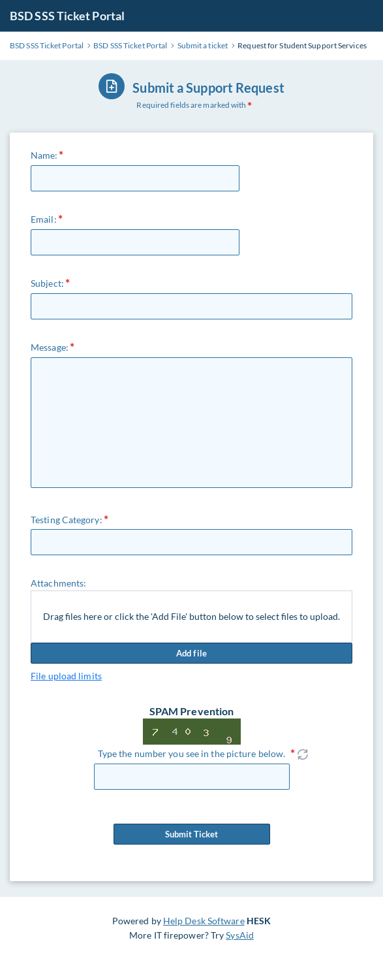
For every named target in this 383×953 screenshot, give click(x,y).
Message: (50, 347)
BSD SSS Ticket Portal (67, 15)
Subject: (47, 283)
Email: (44, 219)
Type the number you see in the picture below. (192, 753)
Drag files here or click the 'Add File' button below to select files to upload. (191, 616)
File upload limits (66, 675)
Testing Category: (66, 519)
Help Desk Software (204, 920)
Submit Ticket (191, 834)
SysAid (240, 935)
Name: (44, 155)
